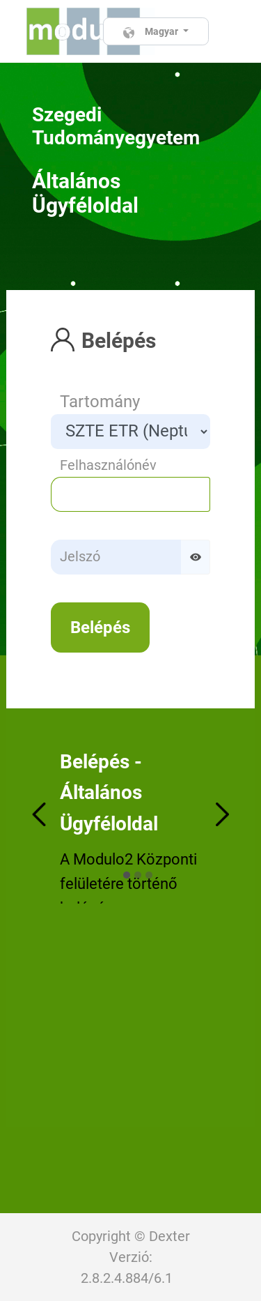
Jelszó (80, 556)
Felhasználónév (108, 465)
